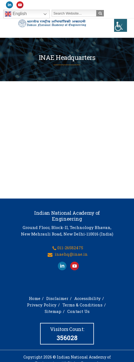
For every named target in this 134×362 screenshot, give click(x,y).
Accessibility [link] (87, 300)
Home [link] (34, 300)
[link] (120, 25)
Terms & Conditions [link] (82, 307)
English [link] (16, 14)
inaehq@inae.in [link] (71, 256)
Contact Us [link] (78, 313)
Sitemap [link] (53, 313)
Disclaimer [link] (57, 300)
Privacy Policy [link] (42, 307)
